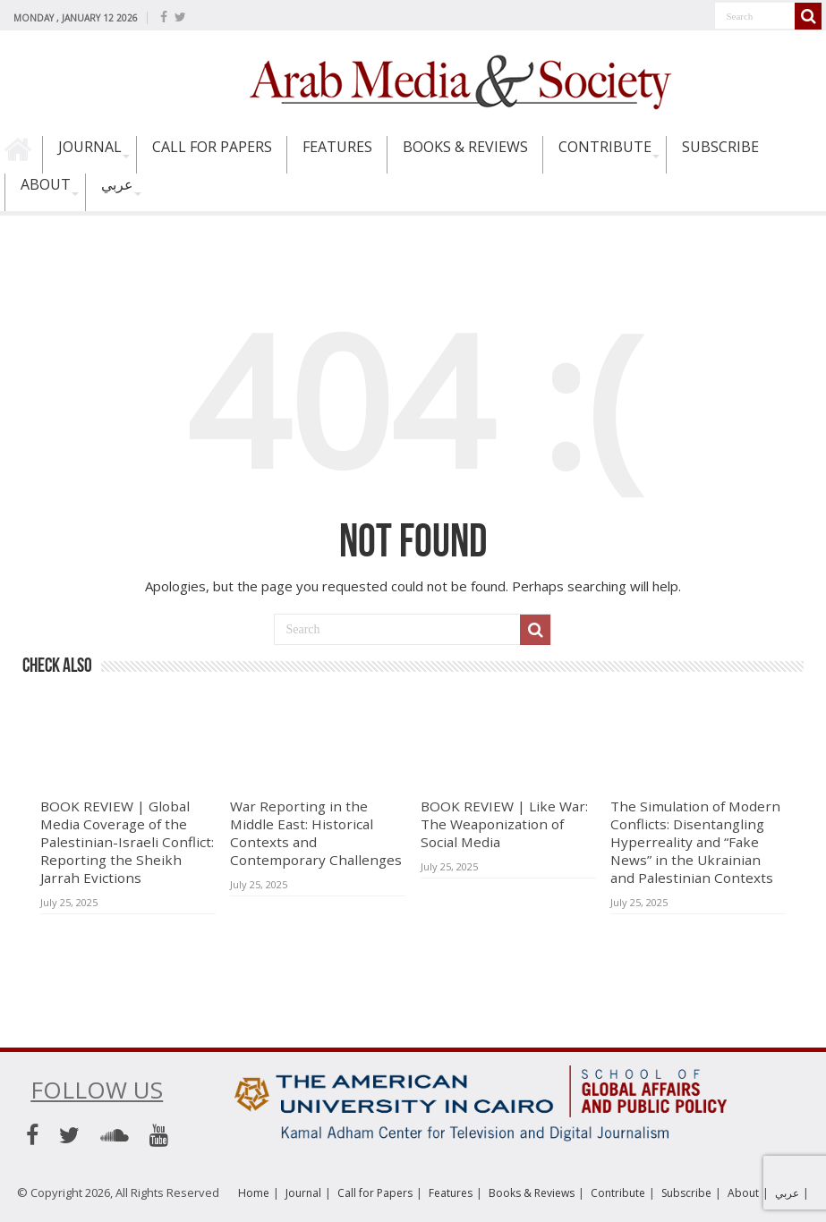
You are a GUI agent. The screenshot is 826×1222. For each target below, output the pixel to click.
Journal (90, 147)
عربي (117, 184)
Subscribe (720, 147)
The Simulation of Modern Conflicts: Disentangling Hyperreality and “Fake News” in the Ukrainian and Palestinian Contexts (695, 842)
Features (337, 147)
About (46, 184)
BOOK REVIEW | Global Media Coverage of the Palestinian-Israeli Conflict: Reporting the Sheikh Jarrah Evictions (127, 842)
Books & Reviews (465, 147)
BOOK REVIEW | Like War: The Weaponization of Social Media (504, 824)
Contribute (604, 147)
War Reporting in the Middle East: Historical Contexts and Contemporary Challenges (316, 833)
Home (23, 155)
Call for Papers (212, 147)
